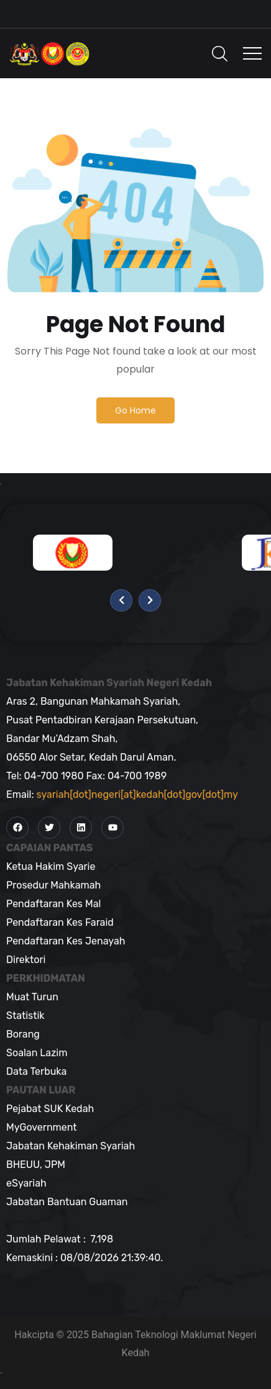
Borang (23, 1034)
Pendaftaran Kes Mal (53, 904)
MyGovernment (41, 1127)
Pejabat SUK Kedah (50, 1109)
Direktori (25, 960)
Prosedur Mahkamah (53, 885)
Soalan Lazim (36, 1053)
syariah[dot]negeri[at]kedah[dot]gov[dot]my (137, 794)
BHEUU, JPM (35, 1164)
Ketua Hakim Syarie (50, 866)
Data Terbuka (36, 1071)
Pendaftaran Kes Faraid (60, 922)
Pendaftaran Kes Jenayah (65, 941)
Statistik (25, 1015)
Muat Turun (32, 997)
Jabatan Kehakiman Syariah (70, 1146)
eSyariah (26, 1183)
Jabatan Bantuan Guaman (66, 1202)
